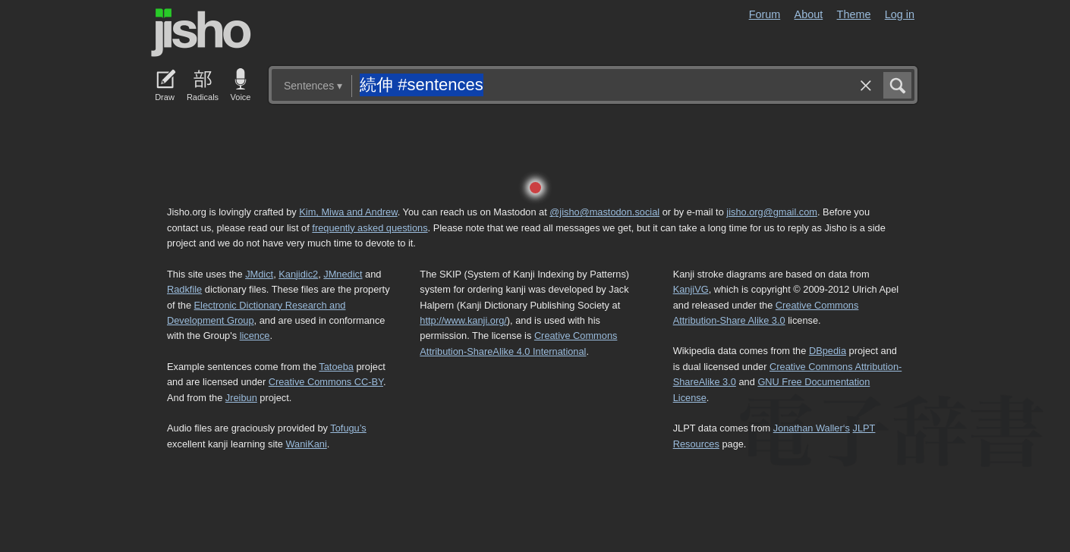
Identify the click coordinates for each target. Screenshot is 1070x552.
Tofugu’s (348, 428)
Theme (854, 14)
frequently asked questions (369, 228)
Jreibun (241, 397)
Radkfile (184, 289)
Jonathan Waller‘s (811, 428)
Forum (765, 14)
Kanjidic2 (298, 274)
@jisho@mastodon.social (604, 212)
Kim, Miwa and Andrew (348, 212)
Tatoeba (336, 366)
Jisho (201, 32)
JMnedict (342, 274)
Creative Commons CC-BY (326, 381)
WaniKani (306, 444)
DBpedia (827, 350)
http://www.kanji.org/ (463, 320)
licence (255, 335)
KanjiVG (691, 289)
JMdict (259, 274)
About (809, 14)
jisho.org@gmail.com (771, 212)
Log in (899, 14)
